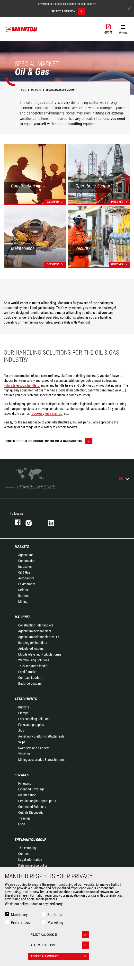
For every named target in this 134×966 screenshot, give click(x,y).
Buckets (23, 707)
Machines (22, 617)
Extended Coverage (31, 789)
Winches (24, 754)
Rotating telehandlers (32, 643)
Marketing (55, 922)
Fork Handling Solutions (34, 719)
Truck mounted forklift (32, 666)
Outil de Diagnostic (30, 812)
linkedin (54, 522)
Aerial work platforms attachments (41, 736)
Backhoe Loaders (30, 683)
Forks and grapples (31, 725)
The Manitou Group (30, 839)
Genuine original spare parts (37, 801)
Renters (23, 596)
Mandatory (19, 914)
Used (21, 824)
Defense (23, 590)
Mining (22, 601)
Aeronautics (26, 578)
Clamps (23, 713)
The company (27, 848)
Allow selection (60, 945)
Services (22, 775)
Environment (26, 584)
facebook (15, 522)
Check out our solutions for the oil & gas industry (49, 441)
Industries (25, 566)
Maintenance (27, 795)
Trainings (24, 818)
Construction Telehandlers (35, 625)
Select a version (68, 11)
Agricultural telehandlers (34, 631)
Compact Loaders (30, 678)
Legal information (30, 859)
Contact (23, 854)
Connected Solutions (32, 807)
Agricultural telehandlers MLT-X (39, 637)
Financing (24, 783)
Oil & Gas (24, 572)
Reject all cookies (60, 934)
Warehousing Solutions (33, 660)
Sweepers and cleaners (33, 748)
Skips (21, 742)
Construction (26, 561)
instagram (32, 522)
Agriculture (25, 555)
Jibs (21, 730)
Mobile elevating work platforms (39, 654)
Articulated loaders (31, 648)
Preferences (20, 922)
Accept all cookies (60, 956)
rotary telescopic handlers (21, 385)
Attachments (26, 699)
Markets (22, 546)
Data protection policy (32, 865)
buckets (37, 413)
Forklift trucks (27, 672)
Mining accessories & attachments (41, 760)
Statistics (54, 914)
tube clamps (53, 413)
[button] (122, 29)
